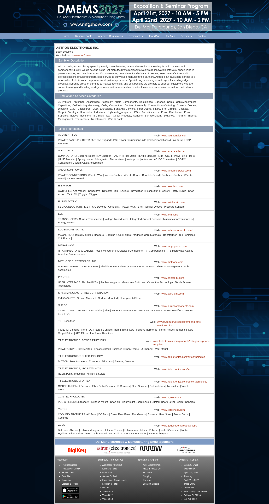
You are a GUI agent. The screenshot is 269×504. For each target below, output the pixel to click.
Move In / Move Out (152, 469)
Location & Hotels (70, 484)
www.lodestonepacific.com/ (176, 230)
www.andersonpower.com (176, 170)
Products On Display (71, 469)
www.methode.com (172, 262)
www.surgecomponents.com (177, 305)
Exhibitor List (136, 36)
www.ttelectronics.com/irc (175, 369)
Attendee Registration (110, 36)
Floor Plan (66, 476)
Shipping (147, 476)
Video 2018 (107, 499)
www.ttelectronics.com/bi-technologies (183, 356)
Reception (66, 480)
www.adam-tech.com (173, 151)
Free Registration (69, 465)
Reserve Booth (83, 36)
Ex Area (170, 36)
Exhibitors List (68, 472)
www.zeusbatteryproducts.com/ (179, 425)
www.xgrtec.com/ (171, 397)
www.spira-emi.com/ (172, 293)
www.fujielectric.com (173, 202)
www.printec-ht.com (172, 277)
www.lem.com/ (169, 214)
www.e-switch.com (172, 186)
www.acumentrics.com (174, 135)
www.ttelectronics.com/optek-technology (184, 381)
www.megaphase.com (174, 246)
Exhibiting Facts (109, 469)
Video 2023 (107, 491)
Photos (105, 487)
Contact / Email (191, 465)
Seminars (186, 36)
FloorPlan (154, 36)
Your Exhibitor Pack (152, 465)
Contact (202, 36)
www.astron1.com (81, 55)
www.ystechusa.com (173, 409)
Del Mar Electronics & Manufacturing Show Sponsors (134, 442)
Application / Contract (112, 465)
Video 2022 (107, 495)
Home (66, 36)
